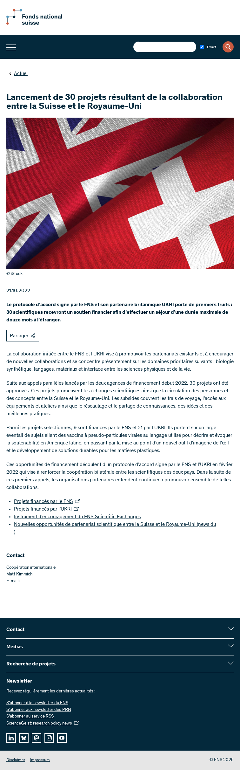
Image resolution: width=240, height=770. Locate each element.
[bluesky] (24, 738)
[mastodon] (36, 738)
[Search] (228, 46)
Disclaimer (15, 760)
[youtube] (62, 738)
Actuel (18, 73)
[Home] (41, 23)
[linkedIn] (11, 738)
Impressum (40, 760)
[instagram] (49, 738)
